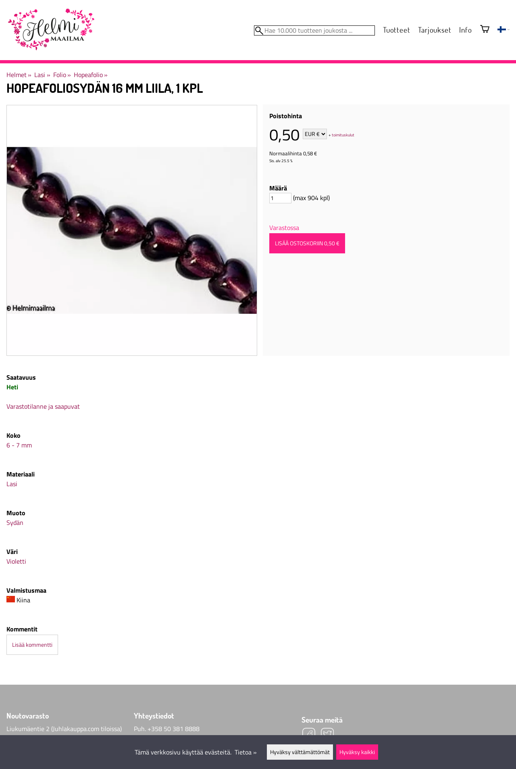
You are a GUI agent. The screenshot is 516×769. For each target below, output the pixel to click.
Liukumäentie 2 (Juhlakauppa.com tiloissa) (64, 728)
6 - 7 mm (19, 445)
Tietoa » (246, 752)
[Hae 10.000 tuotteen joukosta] (314, 30)
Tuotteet (396, 30)
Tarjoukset (434, 30)
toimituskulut (343, 135)
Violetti (16, 561)
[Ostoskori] (484, 30)
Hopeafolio (91, 74)
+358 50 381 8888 (174, 728)
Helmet (18, 74)
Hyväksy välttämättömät (300, 752)
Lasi (42, 74)
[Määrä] (280, 198)
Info (465, 30)
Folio (62, 74)
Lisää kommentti (32, 644)
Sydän (14, 522)
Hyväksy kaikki (357, 752)
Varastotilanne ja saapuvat (43, 406)
